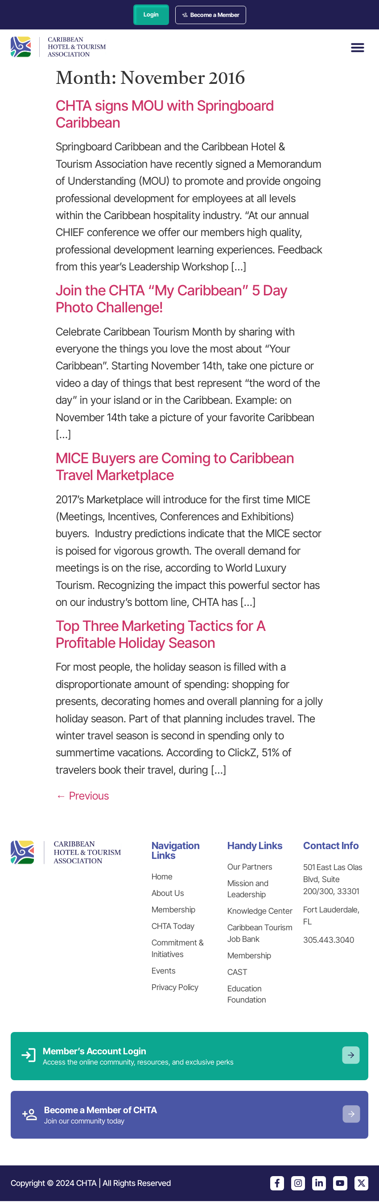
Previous (82, 796)
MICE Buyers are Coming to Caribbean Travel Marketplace (175, 467)
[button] (357, 47)
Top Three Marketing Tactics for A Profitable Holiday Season (161, 635)
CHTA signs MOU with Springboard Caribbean (165, 114)
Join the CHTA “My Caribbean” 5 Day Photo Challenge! (172, 299)
